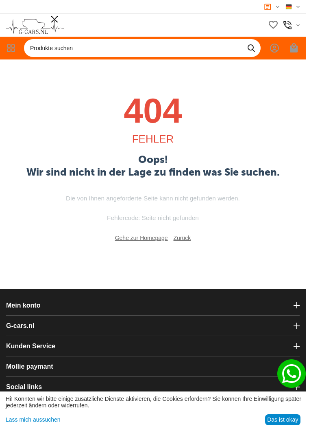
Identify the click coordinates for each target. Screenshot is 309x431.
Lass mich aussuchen (33, 419)
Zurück (182, 238)
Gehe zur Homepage (141, 238)
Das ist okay (282, 419)
